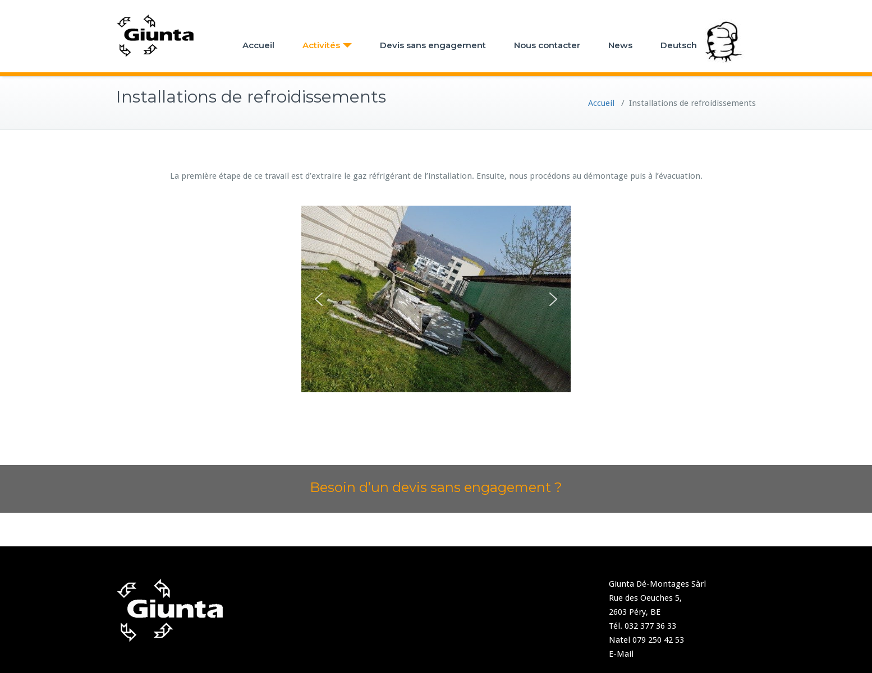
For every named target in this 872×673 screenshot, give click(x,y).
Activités (327, 45)
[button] (319, 299)
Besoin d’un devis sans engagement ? (436, 487)
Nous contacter (547, 45)
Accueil (258, 45)
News (620, 45)
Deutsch (678, 45)
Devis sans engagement (433, 45)
